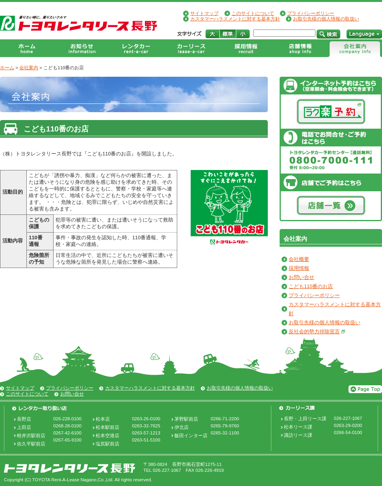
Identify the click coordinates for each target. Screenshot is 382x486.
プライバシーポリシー (310, 13)
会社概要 (299, 259)
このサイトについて (253, 13)
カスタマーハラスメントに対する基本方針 (235, 19)
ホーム (7, 67)
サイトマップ (204, 13)
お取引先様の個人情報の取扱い (326, 19)
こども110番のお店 (311, 286)
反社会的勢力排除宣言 (314, 331)
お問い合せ (301, 277)
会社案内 (28, 67)
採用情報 (299, 268)
